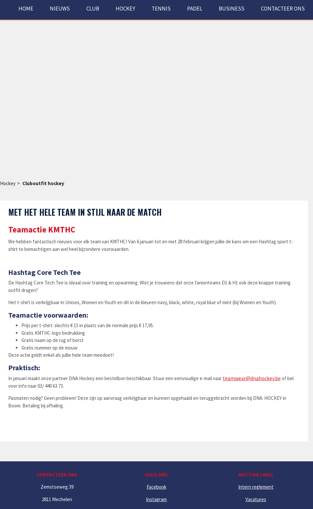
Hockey (7, 183)
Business (231, 8)
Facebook (156, 487)
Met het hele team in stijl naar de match (85, 212)
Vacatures (255, 499)
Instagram (156, 499)
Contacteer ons (283, 8)
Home (25, 8)
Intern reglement (255, 487)
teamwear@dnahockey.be (252, 378)
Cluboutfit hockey (43, 183)
